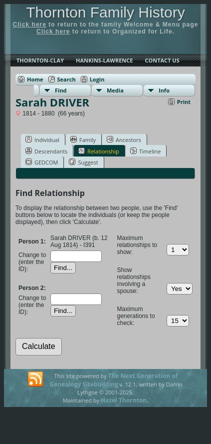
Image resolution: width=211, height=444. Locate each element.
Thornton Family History (105, 12)
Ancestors (124, 140)
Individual (42, 140)
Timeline (145, 151)
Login (97, 79)
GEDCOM (41, 162)
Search (66, 79)
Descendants (46, 151)
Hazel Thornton (124, 400)
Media (115, 90)
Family (83, 140)
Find (61, 90)
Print (184, 102)
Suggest (83, 162)
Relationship (98, 151)
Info (164, 90)
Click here (29, 24)
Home (35, 79)
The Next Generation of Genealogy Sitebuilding (114, 380)
